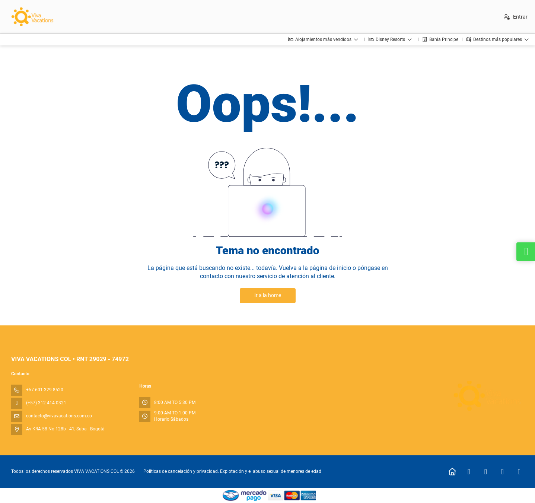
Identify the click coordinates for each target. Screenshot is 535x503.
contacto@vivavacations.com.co (59, 415)
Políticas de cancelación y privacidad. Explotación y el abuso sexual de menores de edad (232, 471)
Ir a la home (267, 295)
